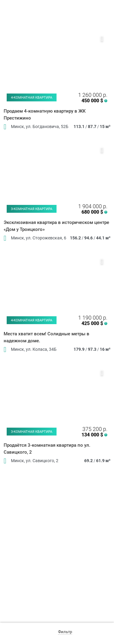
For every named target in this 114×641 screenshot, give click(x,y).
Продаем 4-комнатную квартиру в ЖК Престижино (45, 114)
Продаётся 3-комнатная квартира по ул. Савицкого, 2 (47, 448)
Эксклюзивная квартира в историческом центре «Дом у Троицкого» (56, 226)
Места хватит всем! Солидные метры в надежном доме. (46, 337)
